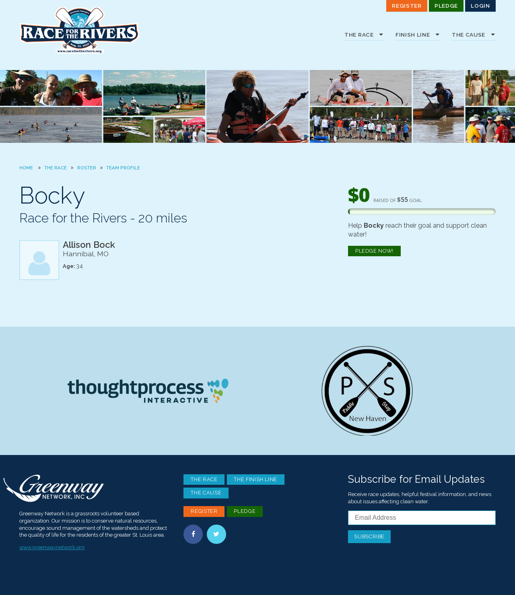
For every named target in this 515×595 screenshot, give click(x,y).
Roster (86, 168)
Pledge (446, 5)
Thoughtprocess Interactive (148, 390)
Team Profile (123, 168)
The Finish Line (255, 479)
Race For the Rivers (79, 30)
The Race (55, 168)
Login (480, 5)
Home (26, 168)
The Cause (206, 493)
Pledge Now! (374, 251)
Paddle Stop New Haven (366, 390)
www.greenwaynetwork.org (51, 547)
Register (406, 5)
